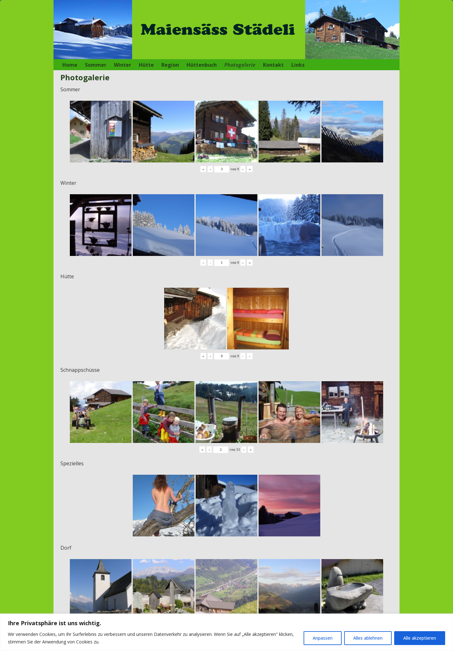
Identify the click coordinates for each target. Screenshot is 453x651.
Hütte (146, 64)
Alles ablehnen (368, 638)
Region (170, 64)
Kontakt (273, 64)
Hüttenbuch (202, 64)
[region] (226, 632)
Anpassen (323, 638)
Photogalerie (239, 64)
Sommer (95, 64)
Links (298, 64)
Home (69, 64)
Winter (122, 64)
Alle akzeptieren (419, 638)
